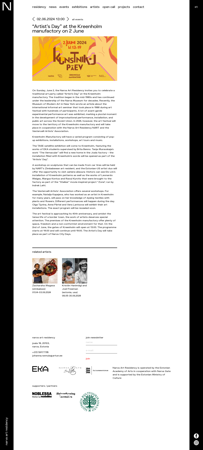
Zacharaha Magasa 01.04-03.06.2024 (43, 289)
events (64, 7)
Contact (138, 7)
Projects (124, 7)
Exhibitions (79, 7)
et (196, 6)
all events (77, 19)
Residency (39, 7)
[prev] (34, 19)
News (53, 7)
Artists (95, 7)
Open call (108, 7)
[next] (67, 19)
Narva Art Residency (6, 431)
